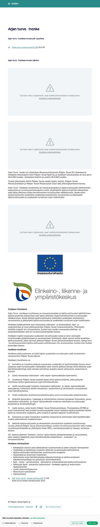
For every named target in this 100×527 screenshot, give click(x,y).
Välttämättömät (9, 523)
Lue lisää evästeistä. (37, 518)
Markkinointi (36, 523)
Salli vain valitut (77, 523)
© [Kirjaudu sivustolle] (9, 502)
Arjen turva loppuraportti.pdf (25, 47)
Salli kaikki (92, 523)
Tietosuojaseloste (16, 507)
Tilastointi (23, 523)
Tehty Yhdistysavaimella (53, 507)
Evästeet (29, 507)
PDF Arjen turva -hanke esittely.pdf (27, 478)
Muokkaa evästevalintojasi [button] (49, 98)
